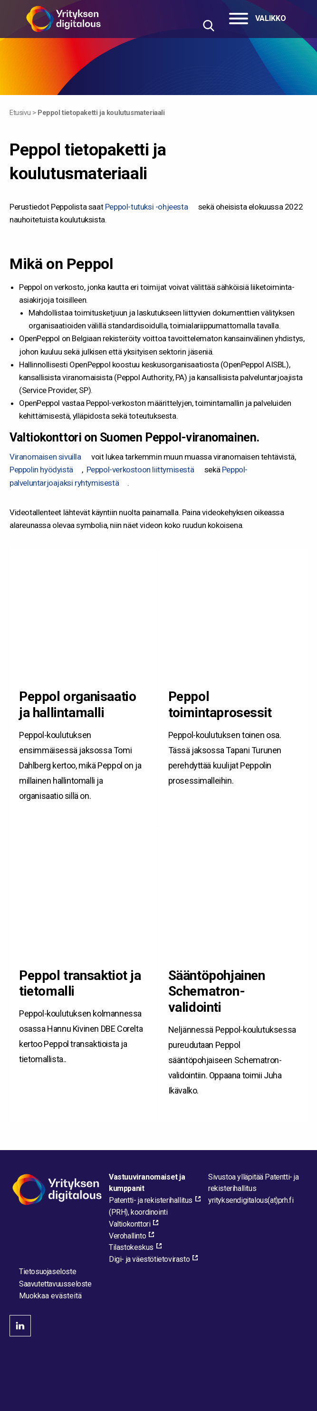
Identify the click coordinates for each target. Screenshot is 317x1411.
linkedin (20, 1325)
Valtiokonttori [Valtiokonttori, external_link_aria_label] (129, 1224)
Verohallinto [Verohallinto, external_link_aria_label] (127, 1235)
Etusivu (20, 112)
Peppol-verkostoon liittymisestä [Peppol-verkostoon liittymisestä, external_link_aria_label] (140, 469)
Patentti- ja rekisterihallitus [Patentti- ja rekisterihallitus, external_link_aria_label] (150, 1200)
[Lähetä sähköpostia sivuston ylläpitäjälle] (250, 1200)
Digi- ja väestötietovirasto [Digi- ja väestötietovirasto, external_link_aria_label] (149, 1259)
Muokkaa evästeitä (50, 1296)
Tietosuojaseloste (47, 1271)
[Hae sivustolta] (208, 25)
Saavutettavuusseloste (55, 1283)
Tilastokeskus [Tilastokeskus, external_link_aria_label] (131, 1247)
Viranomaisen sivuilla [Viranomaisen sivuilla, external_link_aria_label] (45, 456)
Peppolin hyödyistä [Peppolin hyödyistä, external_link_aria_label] (41, 469)
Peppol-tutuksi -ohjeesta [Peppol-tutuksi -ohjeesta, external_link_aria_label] (146, 206)
